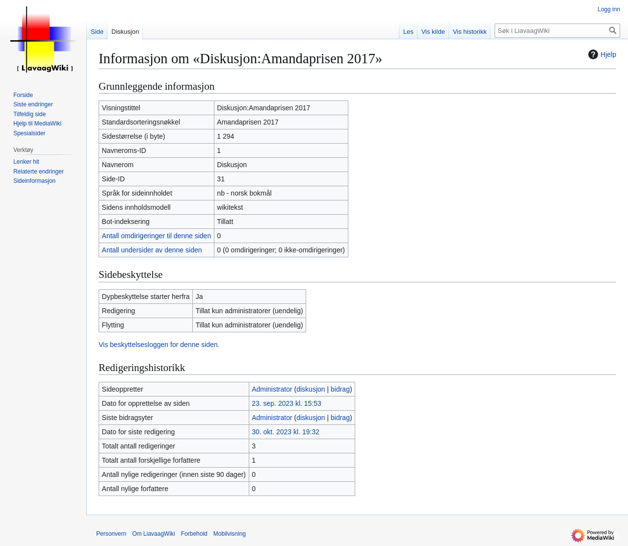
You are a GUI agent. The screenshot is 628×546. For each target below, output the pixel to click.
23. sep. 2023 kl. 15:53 (286, 403)
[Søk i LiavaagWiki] (557, 31)
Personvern (111, 533)
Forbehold (194, 533)
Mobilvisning (229, 533)
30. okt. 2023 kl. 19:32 (285, 432)
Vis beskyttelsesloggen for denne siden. (159, 344)
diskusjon (310, 389)
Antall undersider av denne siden (152, 250)
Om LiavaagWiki (153, 533)
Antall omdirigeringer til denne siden (156, 236)
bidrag (340, 389)
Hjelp (601, 54)
